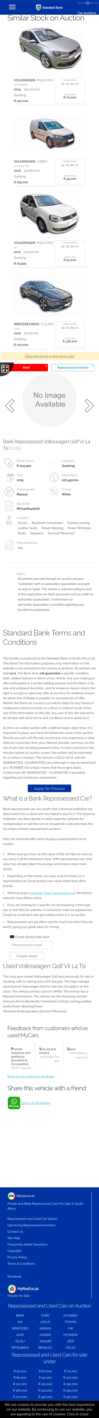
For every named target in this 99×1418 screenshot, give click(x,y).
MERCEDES (20, 1328)
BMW (20, 1315)
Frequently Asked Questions (27, 1244)
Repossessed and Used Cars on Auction (49, 1306)
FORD (45, 1315)
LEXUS (45, 1322)
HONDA (45, 1335)
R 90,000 (45, 1378)
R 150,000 (71, 1384)
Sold (35, 366)
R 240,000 (70, 1390)
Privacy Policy (17, 1257)
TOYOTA (71, 1322)
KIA (20, 1322)
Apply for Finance (49, 788)
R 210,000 (45, 1390)
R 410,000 (71, 1397)
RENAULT (45, 1348)
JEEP (70, 1341)
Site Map (13, 1238)
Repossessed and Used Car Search (32, 1219)
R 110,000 (20, 1384)
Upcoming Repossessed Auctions (31, 1225)
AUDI (20, 1335)
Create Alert (27, 956)
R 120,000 (45, 1384)
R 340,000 (45, 1397)
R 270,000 (20, 1397)
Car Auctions (87, 13)
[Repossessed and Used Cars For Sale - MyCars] (49, 7)
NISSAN (45, 1328)
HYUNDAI (71, 1315)
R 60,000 (45, 1371)
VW (70, 1328)
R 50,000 (20, 1371)
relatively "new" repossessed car (52, 893)
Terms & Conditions (21, 1264)
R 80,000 (20, 1378)
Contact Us (15, 1231)
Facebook (14, 1276)
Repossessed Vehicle (75, 366)
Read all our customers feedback (30, 1076)
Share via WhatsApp (35, 1103)
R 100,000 (70, 1378)
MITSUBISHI (20, 1348)
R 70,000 (70, 1371)
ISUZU (20, 1341)
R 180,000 (20, 1390)
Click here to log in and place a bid (49, 356)
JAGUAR (45, 1341)
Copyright (14, 1251)
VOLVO (70, 1348)
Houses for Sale (22, 1291)
